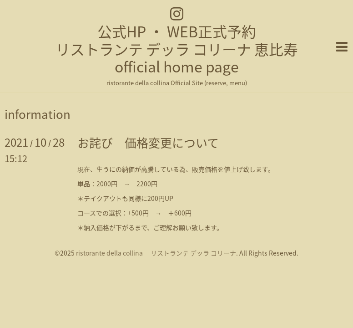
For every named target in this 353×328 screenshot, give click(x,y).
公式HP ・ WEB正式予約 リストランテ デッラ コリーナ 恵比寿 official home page (176, 48)
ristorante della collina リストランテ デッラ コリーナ (156, 252)
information (38, 114)
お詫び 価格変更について (148, 142)
